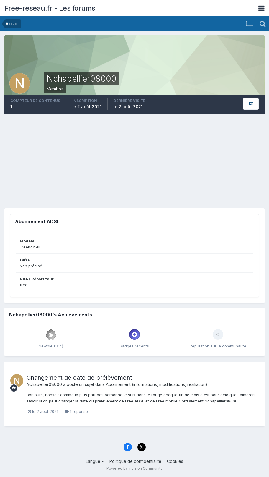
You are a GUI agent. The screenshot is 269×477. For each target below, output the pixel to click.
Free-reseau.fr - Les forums (49, 8)
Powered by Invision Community (134, 468)
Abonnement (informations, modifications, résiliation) (156, 384)
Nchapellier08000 (44, 384)
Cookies (175, 461)
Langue (95, 461)
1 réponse (76, 411)
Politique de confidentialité (135, 461)
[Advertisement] (134, 161)
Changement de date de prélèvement (79, 377)
